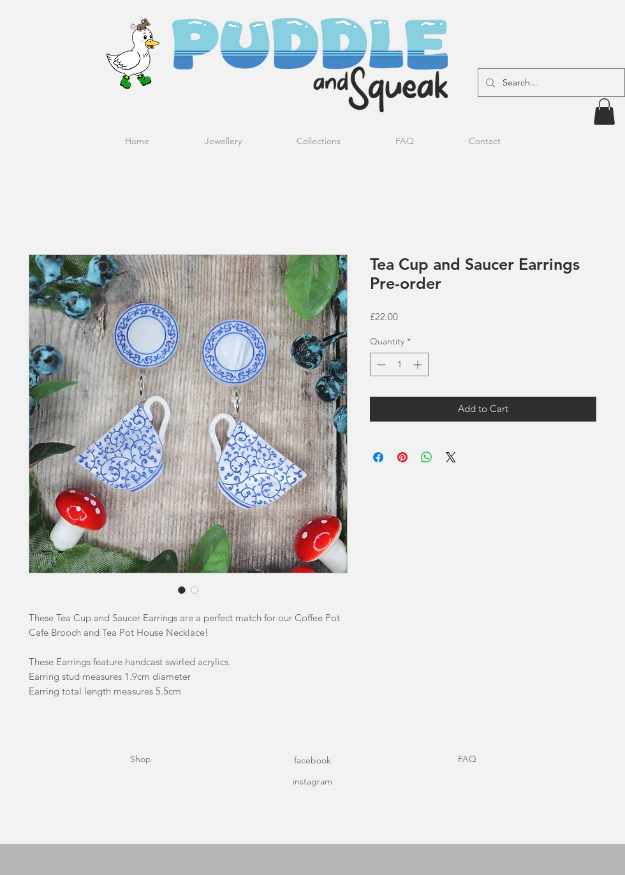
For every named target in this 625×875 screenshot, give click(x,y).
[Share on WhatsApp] (426, 457)
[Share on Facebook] (378, 457)
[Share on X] (451, 457)
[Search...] (550, 82)
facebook (312, 760)
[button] (604, 111)
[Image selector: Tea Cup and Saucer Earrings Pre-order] (181, 590)
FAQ (467, 759)
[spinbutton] (399, 364)
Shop (140, 759)
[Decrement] (380, 364)
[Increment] (419, 364)
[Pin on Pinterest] (402, 457)
